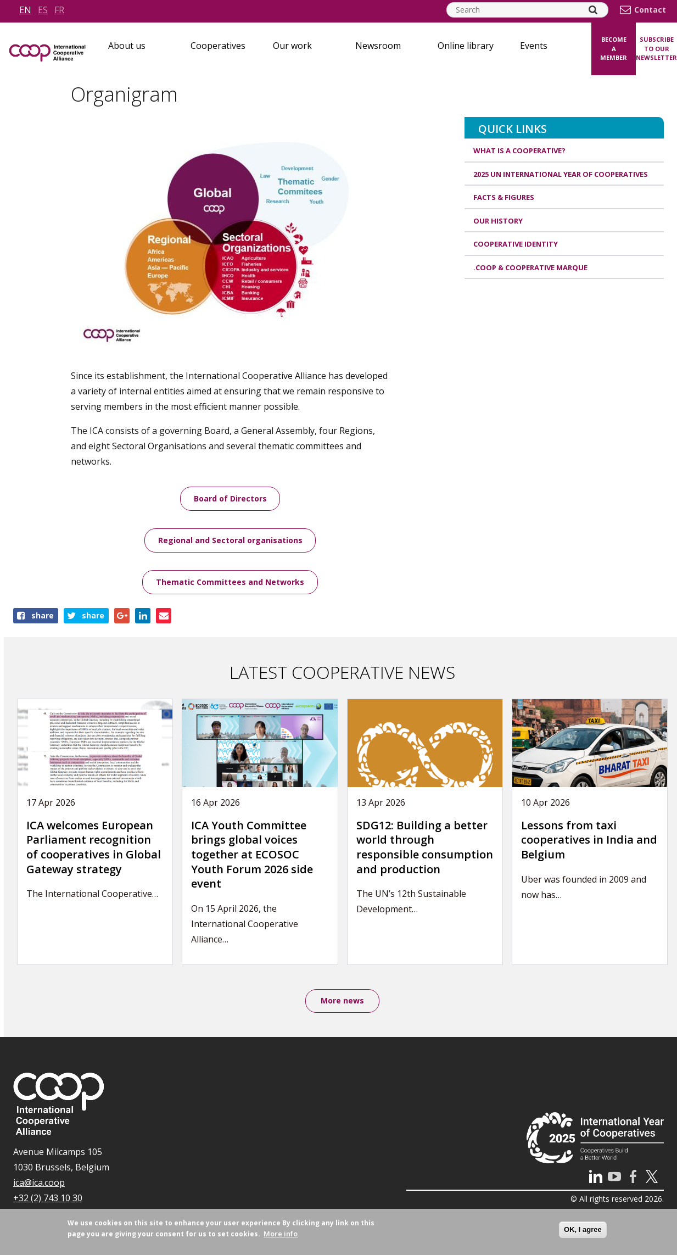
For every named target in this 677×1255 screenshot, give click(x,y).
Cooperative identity (515, 244)
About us (127, 46)
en (25, 10)
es (43, 10)
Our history (498, 221)
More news (342, 1001)
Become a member (613, 48)
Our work (292, 46)
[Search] (593, 9)
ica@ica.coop (39, 1184)
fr (59, 10)
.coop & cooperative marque (530, 267)
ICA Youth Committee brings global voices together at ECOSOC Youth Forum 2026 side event (252, 854)
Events (533, 46)
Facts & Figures (503, 197)
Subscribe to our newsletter (656, 48)
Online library (466, 46)
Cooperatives (218, 46)
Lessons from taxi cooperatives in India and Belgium (589, 840)
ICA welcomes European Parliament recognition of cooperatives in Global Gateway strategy (93, 847)
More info (281, 1234)
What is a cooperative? (519, 150)
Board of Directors (230, 498)
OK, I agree (583, 1229)
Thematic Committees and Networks (230, 582)
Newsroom (378, 46)
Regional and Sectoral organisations (230, 541)
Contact (650, 10)
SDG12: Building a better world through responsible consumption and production (424, 847)
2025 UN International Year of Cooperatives (560, 174)
